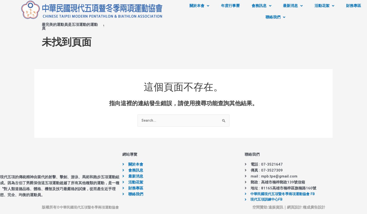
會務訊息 (261, 5)
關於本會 (199, 5)
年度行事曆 (230, 5)
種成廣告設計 (314, 208)
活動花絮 (324, 5)
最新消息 (293, 5)
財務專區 (353, 5)
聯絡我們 (275, 17)
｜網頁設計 (292, 208)
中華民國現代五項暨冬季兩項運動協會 (91, 208)
